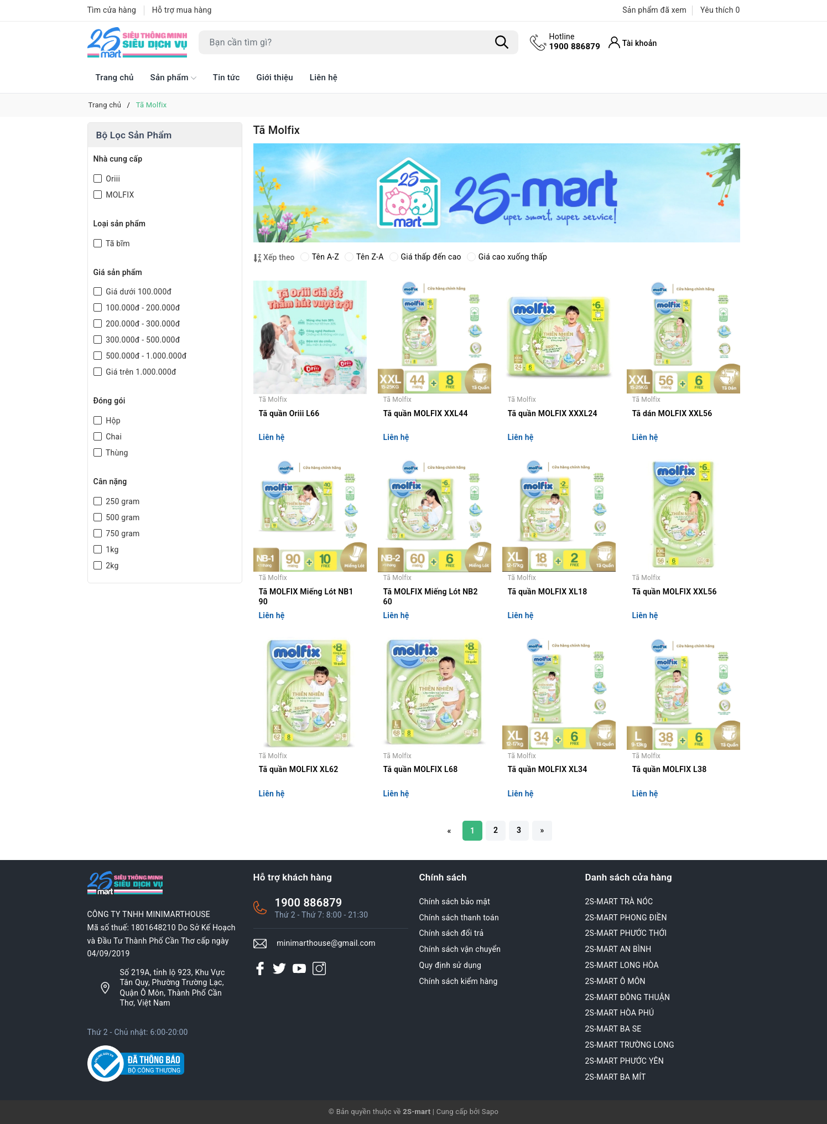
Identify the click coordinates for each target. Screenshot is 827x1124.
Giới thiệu (275, 77)
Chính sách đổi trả (451, 933)
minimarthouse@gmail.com (326, 943)
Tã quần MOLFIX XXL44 (425, 413)
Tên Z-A (364, 256)
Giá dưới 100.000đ (138, 291)
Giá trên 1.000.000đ (140, 371)
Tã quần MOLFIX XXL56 (674, 591)
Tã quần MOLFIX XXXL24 (552, 413)
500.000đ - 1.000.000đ (145, 355)
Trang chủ (115, 77)
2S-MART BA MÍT (615, 1077)
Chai (113, 436)
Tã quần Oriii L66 (289, 413)
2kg (111, 565)
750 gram (122, 533)
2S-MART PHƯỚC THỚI (626, 933)
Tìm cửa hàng (112, 10)
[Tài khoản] (632, 42)
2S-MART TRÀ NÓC (619, 901)
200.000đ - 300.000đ (142, 323)
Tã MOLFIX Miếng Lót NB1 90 (306, 596)
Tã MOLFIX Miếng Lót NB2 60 (430, 596)
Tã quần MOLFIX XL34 (547, 769)
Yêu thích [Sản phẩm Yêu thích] (720, 10)
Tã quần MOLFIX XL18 (547, 591)
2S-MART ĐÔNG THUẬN (627, 997)
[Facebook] (260, 968)
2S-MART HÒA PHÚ (619, 1012)
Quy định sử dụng (450, 965)
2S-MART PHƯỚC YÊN (624, 1060)
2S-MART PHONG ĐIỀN (626, 917)
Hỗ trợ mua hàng (182, 10)
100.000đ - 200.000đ (142, 307)
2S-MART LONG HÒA (622, 965)
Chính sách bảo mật (454, 901)
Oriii (112, 178)
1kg (111, 549)
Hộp (112, 420)
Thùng (116, 452)
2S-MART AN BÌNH (618, 949)
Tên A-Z (319, 256)
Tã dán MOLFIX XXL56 (672, 413)
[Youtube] (299, 968)
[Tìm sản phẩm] (358, 42)
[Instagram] (319, 968)
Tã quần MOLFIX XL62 (299, 769)
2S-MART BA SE (613, 1028)
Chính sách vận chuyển (460, 949)
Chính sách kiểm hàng (458, 981)
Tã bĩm (117, 243)
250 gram (122, 501)
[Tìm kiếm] (502, 42)
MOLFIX (119, 194)
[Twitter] (279, 968)
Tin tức (226, 77)
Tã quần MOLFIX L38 (669, 769)
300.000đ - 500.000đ (142, 339)
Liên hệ (323, 77)
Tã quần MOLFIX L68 (420, 769)
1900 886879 (575, 41)
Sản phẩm (173, 78)
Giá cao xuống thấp (507, 256)
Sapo (490, 1111)
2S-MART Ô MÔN (615, 981)
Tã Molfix (273, 399)
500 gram (122, 517)
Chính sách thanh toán (459, 917)
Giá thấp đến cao (425, 256)
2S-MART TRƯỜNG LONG (629, 1044)
